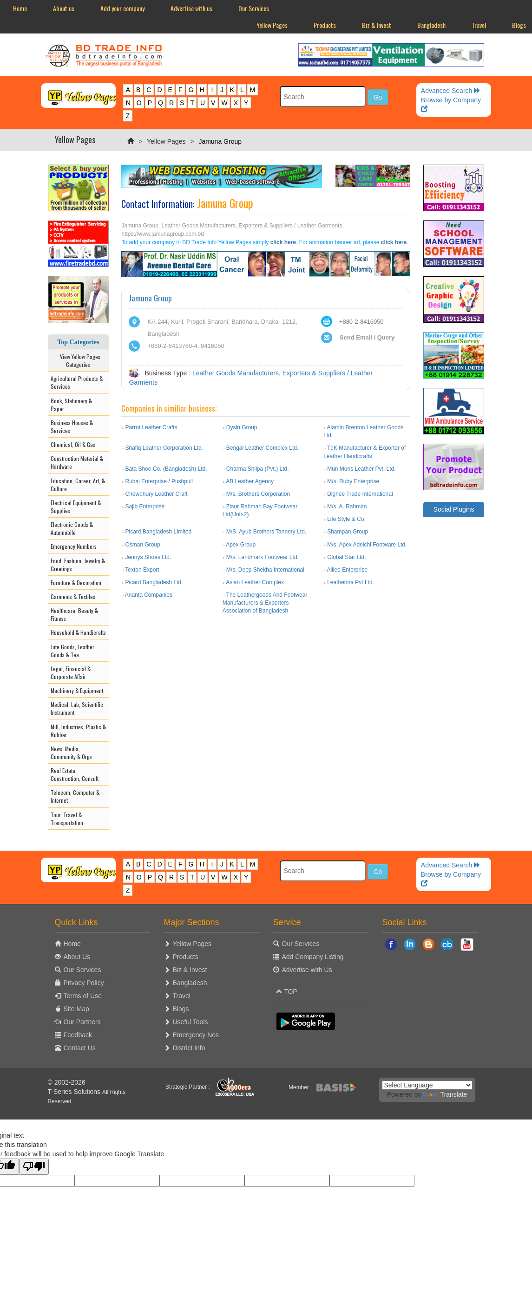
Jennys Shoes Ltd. (148, 557)
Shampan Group (347, 531)
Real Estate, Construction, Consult (75, 774)
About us (63, 8)
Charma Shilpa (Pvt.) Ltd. (257, 469)
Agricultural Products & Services (77, 382)
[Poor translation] (34, 1167)
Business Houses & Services (72, 426)
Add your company (122, 8)
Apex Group (241, 544)
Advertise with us (191, 8)
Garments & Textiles (73, 596)
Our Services (253, 8)
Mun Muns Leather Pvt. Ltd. (361, 469)
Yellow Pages (272, 25)
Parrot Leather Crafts (151, 427)
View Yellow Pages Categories (78, 360)
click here (283, 242)
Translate (445, 1094)
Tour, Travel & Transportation (67, 818)
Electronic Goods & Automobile (72, 528)
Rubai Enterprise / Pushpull (159, 481)
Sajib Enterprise (145, 506)
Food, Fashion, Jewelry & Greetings (78, 565)
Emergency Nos (196, 1035)
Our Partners (82, 1022)
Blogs (181, 1009)
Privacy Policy (84, 982)
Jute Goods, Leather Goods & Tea (72, 651)
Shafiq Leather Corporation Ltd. (164, 448)
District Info (189, 1048)
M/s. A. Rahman (347, 506)
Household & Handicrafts (78, 632)
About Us (77, 956)
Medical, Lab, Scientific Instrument (77, 708)
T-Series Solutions (75, 1091)
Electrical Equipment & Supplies (76, 506)
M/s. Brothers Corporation (258, 494)
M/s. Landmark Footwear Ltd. (262, 557)
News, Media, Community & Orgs (71, 752)
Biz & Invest (376, 25)
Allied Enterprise (347, 569)
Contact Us (80, 1048)
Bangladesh (431, 25)
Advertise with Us (307, 969)
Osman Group (142, 544)
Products (325, 25)
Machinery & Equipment (77, 690)
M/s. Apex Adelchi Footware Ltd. (367, 544)
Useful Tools (190, 1022)
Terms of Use (83, 995)
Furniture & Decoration (76, 582)
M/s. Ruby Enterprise (353, 481)
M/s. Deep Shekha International (265, 569)
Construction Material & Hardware (77, 462)
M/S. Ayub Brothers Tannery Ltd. (266, 531)
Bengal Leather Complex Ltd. (262, 448)
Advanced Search (450, 90)
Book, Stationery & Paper (71, 405)
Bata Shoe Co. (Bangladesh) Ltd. (166, 469)
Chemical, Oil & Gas (73, 444)
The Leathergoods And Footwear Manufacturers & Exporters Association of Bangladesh (265, 603)
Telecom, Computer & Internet (75, 796)
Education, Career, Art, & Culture (78, 485)
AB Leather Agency (250, 481)
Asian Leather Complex (255, 582)
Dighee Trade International (360, 494)
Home (20, 8)
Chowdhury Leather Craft (156, 494)
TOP (286, 991)
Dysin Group (241, 427)
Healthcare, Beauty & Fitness (74, 614)
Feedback (78, 1035)
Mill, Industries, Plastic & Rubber (78, 731)
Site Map (76, 1009)
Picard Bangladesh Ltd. (154, 582)
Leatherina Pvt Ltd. (350, 582)
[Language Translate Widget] (427, 1085)
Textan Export (142, 569)
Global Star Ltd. (346, 557)
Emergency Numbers (74, 546)
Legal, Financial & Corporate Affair (71, 672)
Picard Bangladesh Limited (158, 531)
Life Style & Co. (346, 519)
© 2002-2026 (66, 1082)
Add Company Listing (313, 956)
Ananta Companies (148, 595)
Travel (479, 25)
